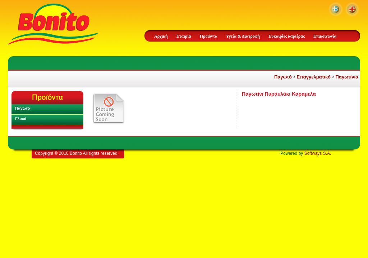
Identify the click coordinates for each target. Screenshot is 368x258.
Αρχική (161, 36)
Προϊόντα (208, 36)
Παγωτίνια (347, 77)
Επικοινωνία (324, 36)
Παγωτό (283, 77)
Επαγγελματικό (314, 77)
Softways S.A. (317, 153)
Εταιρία (183, 36)
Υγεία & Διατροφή (243, 36)
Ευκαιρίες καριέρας (286, 36)
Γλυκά (21, 118)
